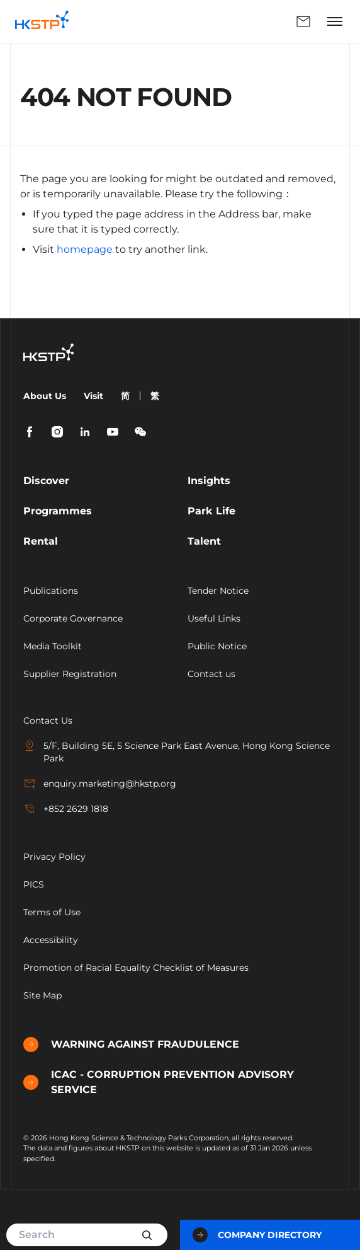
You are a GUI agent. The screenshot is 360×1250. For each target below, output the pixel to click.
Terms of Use (52, 912)
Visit (93, 396)
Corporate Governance (73, 618)
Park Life (211, 511)
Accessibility (50, 940)
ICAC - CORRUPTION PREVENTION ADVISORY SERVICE (158, 1082)
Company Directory (257, 1234)
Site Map (42, 995)
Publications (50, 590)
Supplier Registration (69, 674)
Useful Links (214, 618)
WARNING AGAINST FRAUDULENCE (131, 1044)
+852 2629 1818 (65, 808)
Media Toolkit (52, 646)
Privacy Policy (54, 856)
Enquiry (303, 21)
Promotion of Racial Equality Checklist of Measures (136, 967)
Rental (40, 541)
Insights (209, 481)
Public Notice (217, 646)
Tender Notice (218, 590)
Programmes (57, 511)
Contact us (211, 674)
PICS (33, 884)
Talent (204, 541)
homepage (85, 249)
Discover (46, 481)
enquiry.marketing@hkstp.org (99, 783)
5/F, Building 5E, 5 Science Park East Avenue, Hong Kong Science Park (176, 751)
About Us (44, 396)
